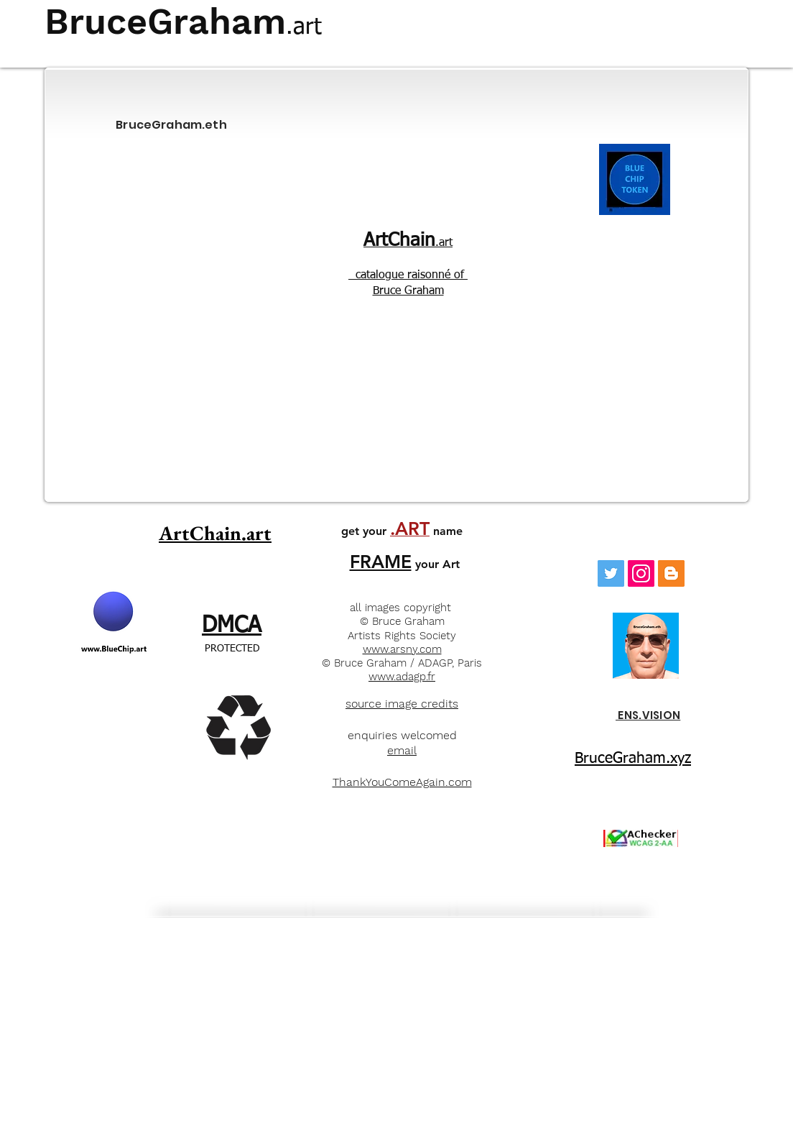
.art (408, 243)
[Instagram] (641, 573)
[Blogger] (671, 573)
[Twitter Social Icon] (611, 573)
